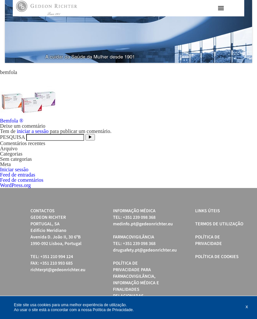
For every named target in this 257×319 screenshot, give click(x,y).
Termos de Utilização (219, 224)
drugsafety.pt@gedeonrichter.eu (145, 250)
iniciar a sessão (32, 131)
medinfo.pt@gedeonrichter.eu (143, 224)
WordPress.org (15, 185)
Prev (13, 31)
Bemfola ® (11, 120)
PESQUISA (12, 137)
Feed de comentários (21, 180)
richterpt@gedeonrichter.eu (57, 270)
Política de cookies (217, 256)
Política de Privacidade (208, 240)
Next (243, 31)
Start (244, 71)
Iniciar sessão (14, 169)
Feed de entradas (17, 175)
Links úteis (207, 211)
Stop (249, 71)
